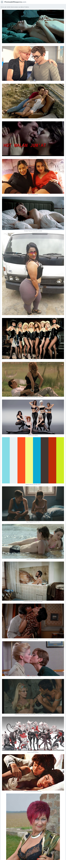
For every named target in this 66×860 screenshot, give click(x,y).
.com (15, 2)
